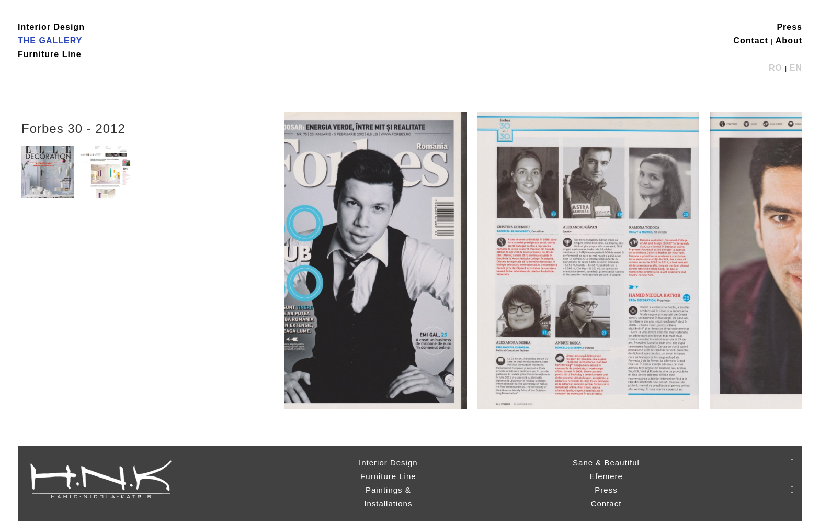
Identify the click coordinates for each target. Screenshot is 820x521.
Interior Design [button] (51, 27)
